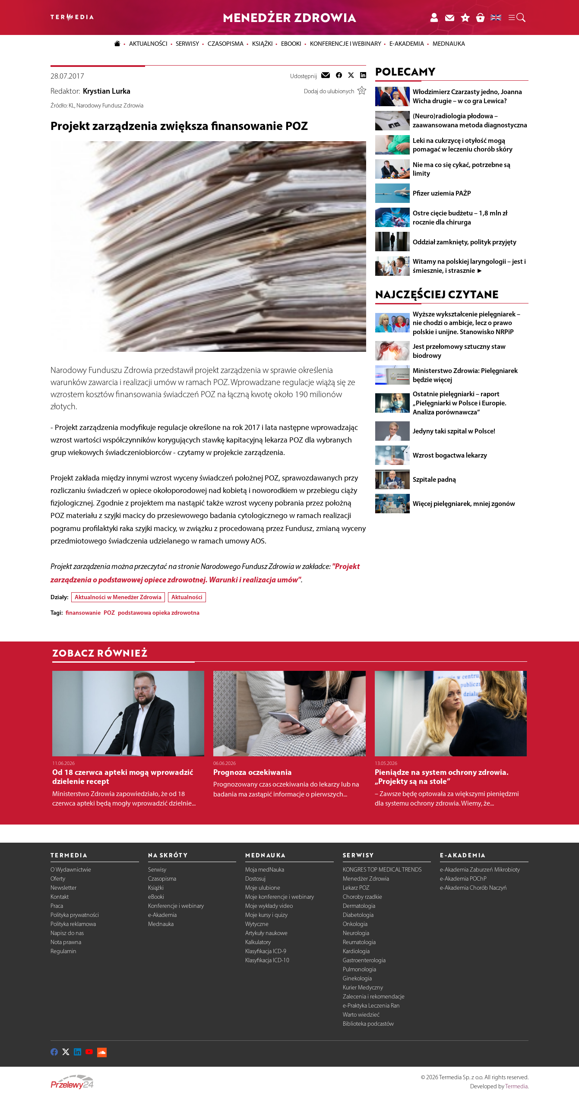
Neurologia (356, 933)
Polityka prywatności (75, 915)
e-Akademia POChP (463, 878)
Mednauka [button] (449, 43)
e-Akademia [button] (406, 43)
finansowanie (83, 612)
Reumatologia (359, 942)
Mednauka (161, 924)
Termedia (516, 1086)
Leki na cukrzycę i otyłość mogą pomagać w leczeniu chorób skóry (463, 145)
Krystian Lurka (106, 91)
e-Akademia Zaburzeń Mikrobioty (480, 869)
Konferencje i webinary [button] (345, 43)
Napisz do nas (67, 933)
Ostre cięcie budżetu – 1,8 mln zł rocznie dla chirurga (460, 217)
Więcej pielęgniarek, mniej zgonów (464, 503)
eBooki (291, 43)
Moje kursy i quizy (266, 915)
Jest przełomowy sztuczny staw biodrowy (459, 351)
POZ (109, 612)
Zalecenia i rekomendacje (374, 996)
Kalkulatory (258, 942)
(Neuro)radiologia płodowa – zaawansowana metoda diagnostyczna (470, 120)
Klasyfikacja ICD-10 (267, 960)
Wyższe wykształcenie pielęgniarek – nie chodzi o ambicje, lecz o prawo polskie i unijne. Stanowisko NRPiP (466, 323)
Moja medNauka (264, 869)
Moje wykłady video (269, 906)
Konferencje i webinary (176, 906)
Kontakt (60, 897)
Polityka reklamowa (73, 924)
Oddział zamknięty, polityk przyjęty (464, 241)
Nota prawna (66, 942)
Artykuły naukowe (266, 933)
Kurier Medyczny (363, 987)
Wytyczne (257, 924)
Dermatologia (359, 906)
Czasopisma (162, 878)
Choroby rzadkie (362, 897)
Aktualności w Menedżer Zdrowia (118, 597)
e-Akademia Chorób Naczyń (473, 887)
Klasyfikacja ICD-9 (265, 951)
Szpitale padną (434, 479)
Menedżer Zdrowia (366, 878)
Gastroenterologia (364, 960)
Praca (57, 906)
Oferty (58, 878)
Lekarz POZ (356, 887)
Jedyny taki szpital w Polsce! (454, 431)
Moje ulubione (262, 887)
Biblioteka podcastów (368, 1023)
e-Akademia (162, 915)
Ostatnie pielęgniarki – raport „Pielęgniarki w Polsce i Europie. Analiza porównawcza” (459, 402)
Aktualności (186, 597)
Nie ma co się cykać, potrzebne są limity (461, 169)
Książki (262, 43)
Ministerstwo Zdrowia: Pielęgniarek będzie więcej (465, 375)
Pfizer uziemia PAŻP (442, 193)
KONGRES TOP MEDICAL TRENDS (382, 869)
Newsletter (63, 887)
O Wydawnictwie (71, 869)
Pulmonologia (359, 969)
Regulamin (63, 951)
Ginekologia (357, 978)
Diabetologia (358, 915)
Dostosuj (255, 878)
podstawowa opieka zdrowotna (158, 612)
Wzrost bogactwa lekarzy (450, 455)
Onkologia (355, 924)
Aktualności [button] (148, 43)
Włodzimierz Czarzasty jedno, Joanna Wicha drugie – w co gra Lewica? (467, 96)
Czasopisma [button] (226, 43)
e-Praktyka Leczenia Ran (371, 1005)
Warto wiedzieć (361, 1014)
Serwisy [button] (187, 43)
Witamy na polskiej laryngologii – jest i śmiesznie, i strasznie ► (469, 266)
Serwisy (157, 869)
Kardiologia (356, 951)
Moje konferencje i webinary (279, 897)
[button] (516, 18)
